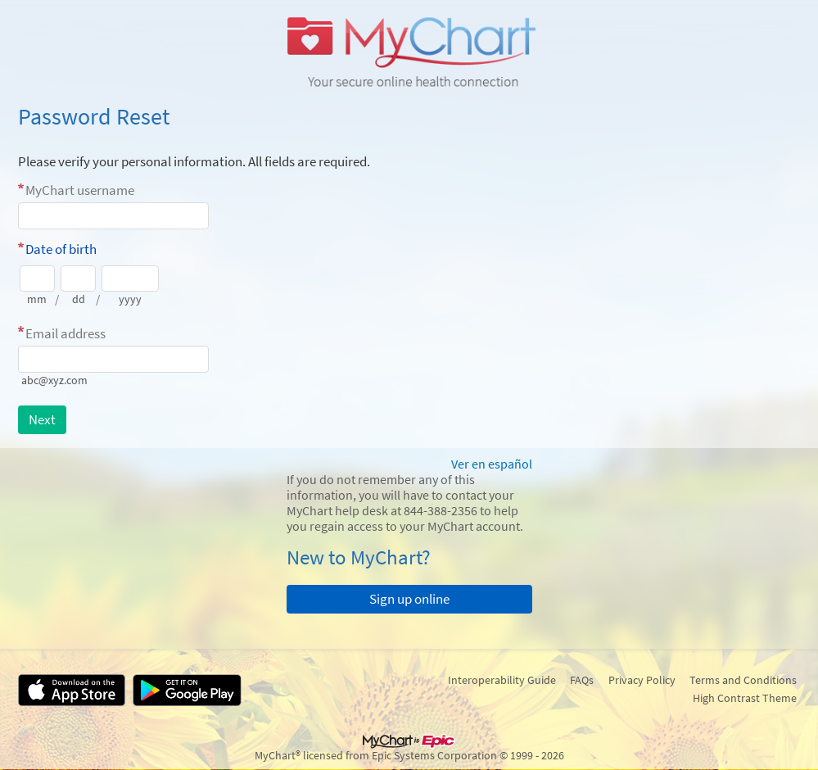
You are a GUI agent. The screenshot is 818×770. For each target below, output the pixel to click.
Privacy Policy (642, 680)
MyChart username (79, 190)
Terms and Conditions (743, 680)
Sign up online (409, 599)
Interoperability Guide (502, 680)
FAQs (582, 680)
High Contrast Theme (745, 698)
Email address (65, 333)
